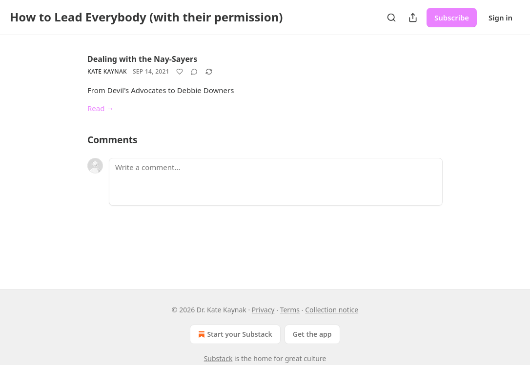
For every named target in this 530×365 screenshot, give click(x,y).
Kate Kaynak (107, 71)
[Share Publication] (413, 17)
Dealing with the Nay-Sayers (142, 59)
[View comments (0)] (194, 71)
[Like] (179, 71)
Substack (218, 358)
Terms (290, 309)
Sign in (500, 17)
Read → (100, 108)
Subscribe (451, 17)
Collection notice (331, 309)
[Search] (391, 17)
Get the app (312, 334)
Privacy (263, 309)
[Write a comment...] (276, 182)
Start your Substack (234, 334)
